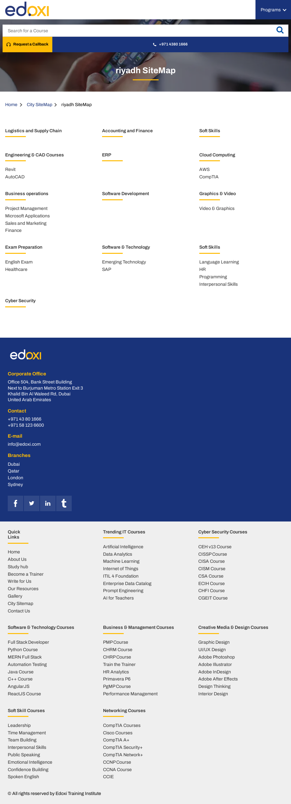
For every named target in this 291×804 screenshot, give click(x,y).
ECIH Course (211, 583)
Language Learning (219, 261)
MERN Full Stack (25, 657)
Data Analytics (117, 554)
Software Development (125, 193)
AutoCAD (15, 176)
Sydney (15, 484)
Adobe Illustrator (215, 664)
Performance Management (130, 693)
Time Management (27, 732)
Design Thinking (214, 686)
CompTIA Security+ (123, 747)
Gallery (15, 596)
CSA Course (210, 576)
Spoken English (23, 776)
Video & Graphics (216, 208)
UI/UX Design (212, 649)
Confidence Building (28, 769)
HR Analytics (116, 671)
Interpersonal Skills (218, 284)
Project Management (26, 208)
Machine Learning (121, 561)
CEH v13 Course (215, 546)
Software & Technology (126, 247)
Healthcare (16, 269)
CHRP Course (117, 657)
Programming (213, 276)
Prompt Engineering (123, 590)
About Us (17, 559)
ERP (106, 154)
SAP (106, 269)
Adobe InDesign (214, 671)
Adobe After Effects (218, 678)
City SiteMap (39, 104)
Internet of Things (120, 568)
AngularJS (18, 686)
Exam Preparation (23, 247)
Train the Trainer (119, 664)
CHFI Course (211, 590)
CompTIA (209, 176)
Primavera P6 (116, 678)
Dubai (14, 464)
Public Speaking (24, 754)
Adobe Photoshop (216, 657)
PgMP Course (117, 686)
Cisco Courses (117, 732)
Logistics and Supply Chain (33, 130)
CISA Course (211, 561)
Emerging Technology (124, 261)
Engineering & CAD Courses (34, 154)
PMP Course (115, 642)
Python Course (23, 649)
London (15, 477)
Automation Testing (27, 664)
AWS (204, 169)
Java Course (21, 671)
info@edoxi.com (24, 444)
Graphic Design (214, 642)
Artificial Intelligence (123, 546)
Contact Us (19, 610)
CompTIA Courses (121, 725)
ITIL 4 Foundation (121, 576)
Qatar (13, 470)
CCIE (108, 776)
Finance (13, 230)
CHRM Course (117, 649)
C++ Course (20, 678)
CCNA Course (117, 769)
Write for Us (19, 581)
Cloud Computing (217, 154)
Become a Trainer (26, 574)
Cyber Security (20, 300)
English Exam (19, 261)
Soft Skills (209, 130)
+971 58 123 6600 (26, 425)
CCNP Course (117, 762)
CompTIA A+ (116, 739)
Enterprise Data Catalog (127, 583)
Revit (10, 169)
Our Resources (23, 588)
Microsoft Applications (27, 215)
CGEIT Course (213, 598)
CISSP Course (212, 554)
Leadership (19, 725)
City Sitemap (20, 603)
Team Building (22, 739)
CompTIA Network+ (123, 754)
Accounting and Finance (127, 130)
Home (11, 104)
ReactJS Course (24, 693)
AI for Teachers (118, 598)
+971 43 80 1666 (24, 419)
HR (202, 269)
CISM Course (211, 568)
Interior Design (213, 693)
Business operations (26, 193)
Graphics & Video (217, 193)
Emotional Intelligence (30, 762)
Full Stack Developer (28, 642)
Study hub (18, 566)
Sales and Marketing (26, 223)
